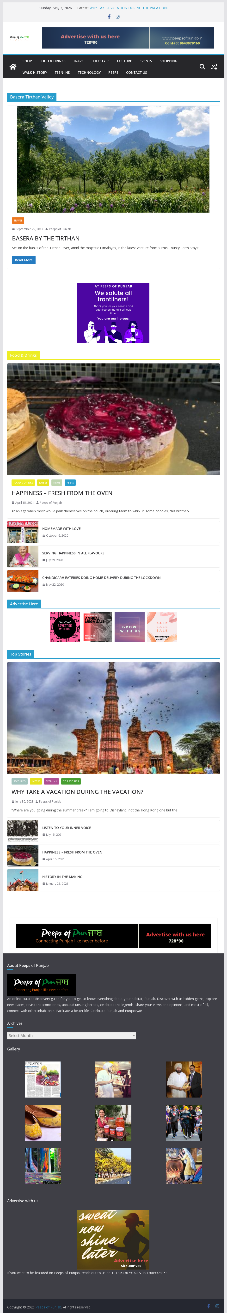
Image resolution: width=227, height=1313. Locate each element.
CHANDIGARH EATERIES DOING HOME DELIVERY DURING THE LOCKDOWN (101, 577)
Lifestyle (101, 61)
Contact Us (136, 72)
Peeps (113, 72)
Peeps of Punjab (60, 229)
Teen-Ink (62, 72)
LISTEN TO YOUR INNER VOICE (66, 827)
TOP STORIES (71, 781)
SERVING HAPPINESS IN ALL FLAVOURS (73, 553)
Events (146, 61)
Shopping (168, 61)
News (56, 482)
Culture (124, 61)
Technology (89, 72)
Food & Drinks (53, 61)
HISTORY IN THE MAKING (62, 876)
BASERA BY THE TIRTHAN (46, 238)
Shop (27, 61)
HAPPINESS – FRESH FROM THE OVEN (62, 493)
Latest (43, 482)
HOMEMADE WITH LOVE (61, 528)
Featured (19, 781)
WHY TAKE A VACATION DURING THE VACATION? (129, 8)
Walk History (35, 72)
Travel (79, 61)
